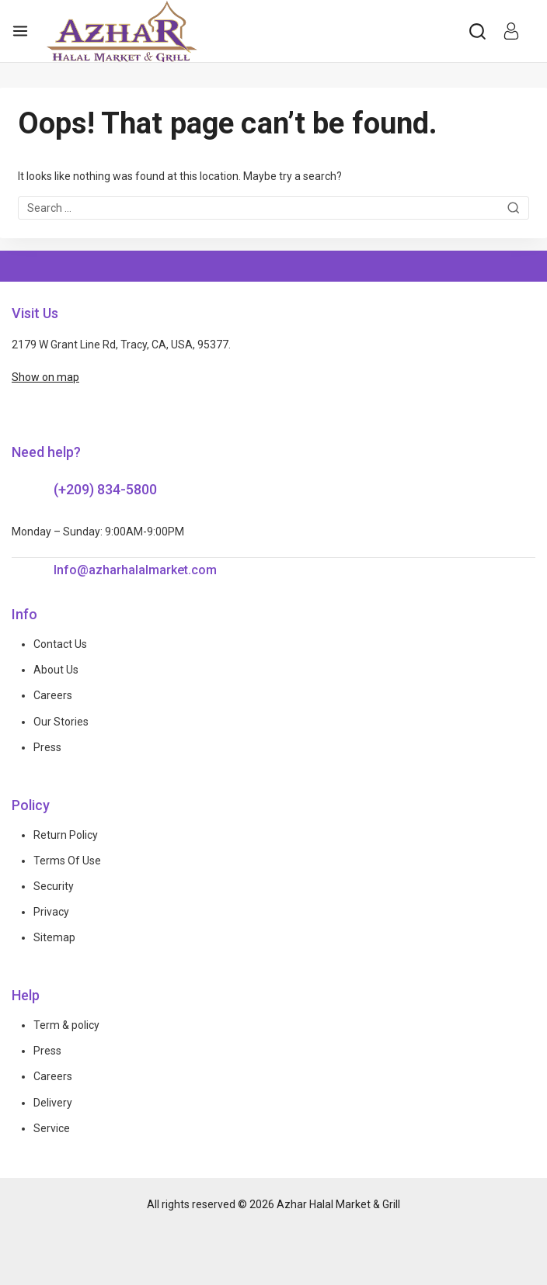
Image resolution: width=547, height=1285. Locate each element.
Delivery (52, 1102)
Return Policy (65, 835)
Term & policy (66, 1025)
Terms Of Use (67, 860)
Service (51, 1128)
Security (53, 886)
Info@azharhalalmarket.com (135, 570)
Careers (52, 695)
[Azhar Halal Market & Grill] (122, 31)
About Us (55, 669)
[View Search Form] (477, 31)
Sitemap (54, 937)
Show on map (45, 377)
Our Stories (61, 721)
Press (47, 747)
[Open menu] (20, 31)
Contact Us (60, 644)
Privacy (51, 912)
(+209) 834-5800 (105, 489)
